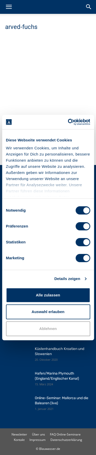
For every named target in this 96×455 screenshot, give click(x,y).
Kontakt (19, 440)
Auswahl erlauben (47, 311)
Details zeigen (67, 278)
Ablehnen (48, 328)
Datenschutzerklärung (66, 440)
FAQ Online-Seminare (65, 434)
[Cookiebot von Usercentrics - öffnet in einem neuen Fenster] (68, 122)
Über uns (38, 434)
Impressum (37, 440)
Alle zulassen (48, 295)
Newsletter (19, 434)
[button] (9, 7)
